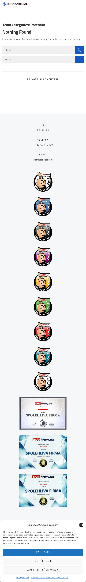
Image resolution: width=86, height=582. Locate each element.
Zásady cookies (22, 577)
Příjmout (43, 552)
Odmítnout (43, 561)
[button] (81, 525)
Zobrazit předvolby (43, 570)
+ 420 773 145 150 (43, 144)
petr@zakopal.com (43, 159)
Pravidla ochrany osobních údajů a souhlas (49, 577)
